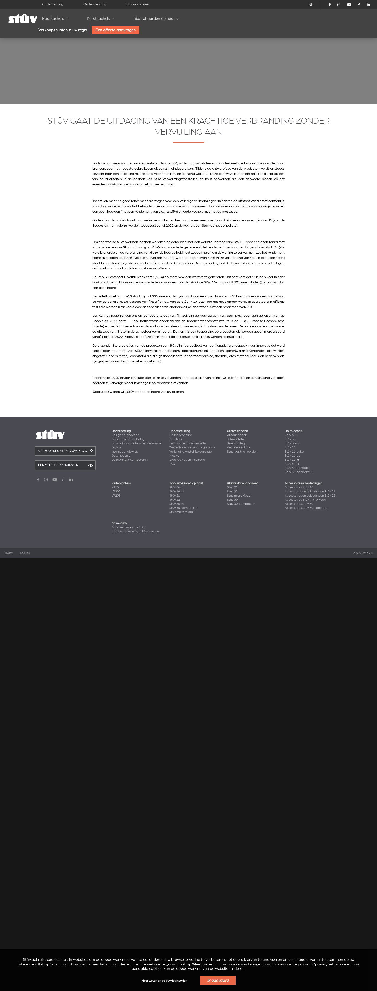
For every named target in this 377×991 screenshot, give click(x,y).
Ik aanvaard (217, 980)
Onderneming (52, 4)
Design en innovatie (125, 867)
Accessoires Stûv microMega (305, 932)
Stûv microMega (181, 944)
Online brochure (180, 867)
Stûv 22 (174, 932)
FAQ (172, 896)
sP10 (115, 919)
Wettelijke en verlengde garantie (192, 879)
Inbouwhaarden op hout (154, 18)
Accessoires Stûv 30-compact (306, 940)
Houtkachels (53, 18)
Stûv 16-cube (294, 884)
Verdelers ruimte (238, 879)
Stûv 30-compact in (183, 940)
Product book (237, 867)
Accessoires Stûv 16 (299, 919)
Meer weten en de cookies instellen (164, 980)
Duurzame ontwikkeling (128, 871)
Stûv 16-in (176, 923)
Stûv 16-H (292, 892)
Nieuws (174, 888)
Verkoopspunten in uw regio (62, 30)
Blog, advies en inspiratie (187, 892)
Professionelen (137, 4)
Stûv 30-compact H (299, 904)
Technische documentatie (187, 875)
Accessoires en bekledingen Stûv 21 (310, 923)
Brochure (175, 871)
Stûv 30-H (292, 896)
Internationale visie (125, 884)
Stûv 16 (290, 879)
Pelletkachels (98, 18)
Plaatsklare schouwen (242, 915)
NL (311, 4)
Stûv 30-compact (297, 900)
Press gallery (236, 875)
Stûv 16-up (292, 888)
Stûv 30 (290, 871)
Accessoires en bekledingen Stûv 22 (310, 928)
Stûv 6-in (175, 919)
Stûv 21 (174, 928)
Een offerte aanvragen (115, 30)
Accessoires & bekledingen (303, 915)
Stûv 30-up (292, 875)
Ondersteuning (94, 4)
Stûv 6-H (291, 867)
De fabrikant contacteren (130, 892)
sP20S (116, 928)
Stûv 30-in (176, 936)
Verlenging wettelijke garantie (190, 884)
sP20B (116, 923)
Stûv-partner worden (242, 884)
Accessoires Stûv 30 (299, 936)
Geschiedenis (121, 888)
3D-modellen (236, 871)
